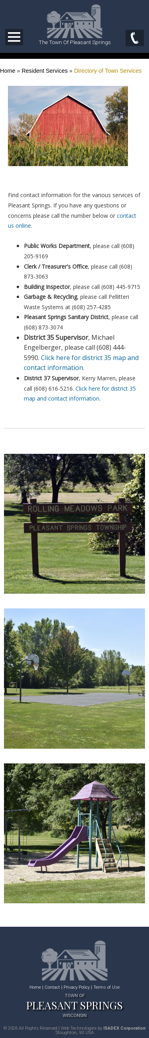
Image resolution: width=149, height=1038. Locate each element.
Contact (52, 987)
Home (7, 71)
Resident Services (44, 71)
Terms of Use (106, 987)
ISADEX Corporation (124, 1028)
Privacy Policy (77, 987)
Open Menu (14, 37)
